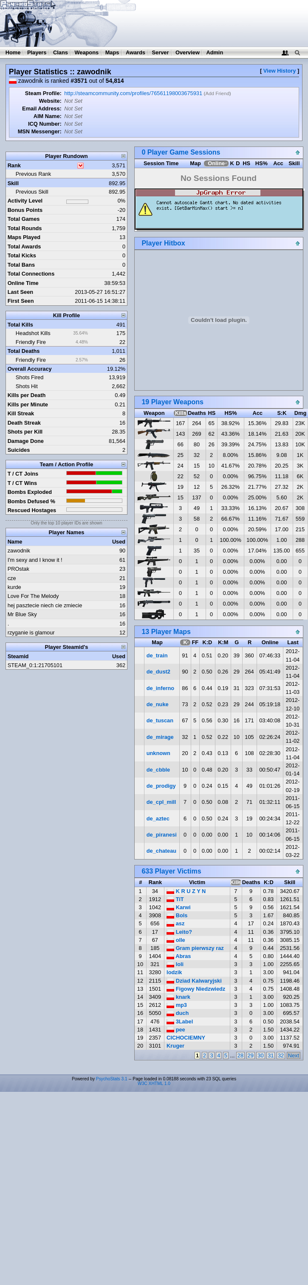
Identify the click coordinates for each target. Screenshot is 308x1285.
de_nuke (158, 704)
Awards (135, 52)
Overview (187, 52)
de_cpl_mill (161, 802)
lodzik (174, 972)
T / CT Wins (22, 483)
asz (175, 923)
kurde (14, 587)
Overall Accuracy (30, 369)
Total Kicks (22, 255)
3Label (180, 1021)
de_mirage (160, 737)
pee (176, 1029)
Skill (13, 183)
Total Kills (20, 324)
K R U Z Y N (186, 891)
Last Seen (20, 292)
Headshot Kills (33, 333)
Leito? (179, 932)
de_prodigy (161, 786)
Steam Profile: (43, 93)
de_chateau (161, 851)
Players (37, 52)
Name (15, 541)
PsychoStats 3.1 (111, 1078)
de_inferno (160, 688)
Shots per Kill (25, 431)
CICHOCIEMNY (186, 1037)
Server (160, 52)
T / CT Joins (23, 474)
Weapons (86, 52)
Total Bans (21, 265)
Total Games (24, 219)
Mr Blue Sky (22, 614)
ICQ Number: (45, 124)
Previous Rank (33, 174)
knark (178, 997)
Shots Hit (27, 386)
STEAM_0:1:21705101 (35, 665)
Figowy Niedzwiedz (196, 989)
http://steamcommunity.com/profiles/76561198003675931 (133, 93)
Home (13, 52)
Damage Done (26, 441)
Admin (214, 52)
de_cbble (158, 769)
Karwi (178, 907)
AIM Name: (48, 116)
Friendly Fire (31, 342)
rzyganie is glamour (31, 632)
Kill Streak (21, 413)
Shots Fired (29, 377)
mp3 (177, 1005)
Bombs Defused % (31, 501)
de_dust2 (158, 671)
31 (271, 1055)
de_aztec (158, 818)
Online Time (23, 283)
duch (178, 1013)
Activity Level (25, 200)
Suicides (19, 450)
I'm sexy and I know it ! (35, 560)
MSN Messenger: (40, 131)
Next (293, 1055)
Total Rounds (25, 228)
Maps (112, 52)
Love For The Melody (33, 596)
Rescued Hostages (32, 510)
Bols (177, 915)
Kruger (175, 1046)
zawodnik (19, 550)
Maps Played (24, 237)
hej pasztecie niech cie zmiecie (45, 605)
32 (281, 1055)
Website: (50, 101)
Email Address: (42, 108)
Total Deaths (24, 351)
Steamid (18, 656)
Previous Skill (32, 192)
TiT (175, 899)
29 (251, 1055)
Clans (60, 52)
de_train (157, 655)
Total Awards (24, 246)
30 (260, 1055)
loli (175, 964)
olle (176, 940)
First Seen (21, 301)
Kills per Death (27, 395)
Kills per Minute (28, 404)
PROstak (18, 569)
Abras (179, 956)
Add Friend (217, 93)
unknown (158, 753)
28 (240, 1055)
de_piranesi (162, 834)
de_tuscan (160, 720)
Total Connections (31, 274)
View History (279, 71)
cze (12, 578)
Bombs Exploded (30, 492)
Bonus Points (25, 210)
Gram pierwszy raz (195, 948)
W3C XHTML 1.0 (154, 1083)
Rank (14, 165)
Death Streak (24, 423)
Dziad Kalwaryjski (194, 981)
